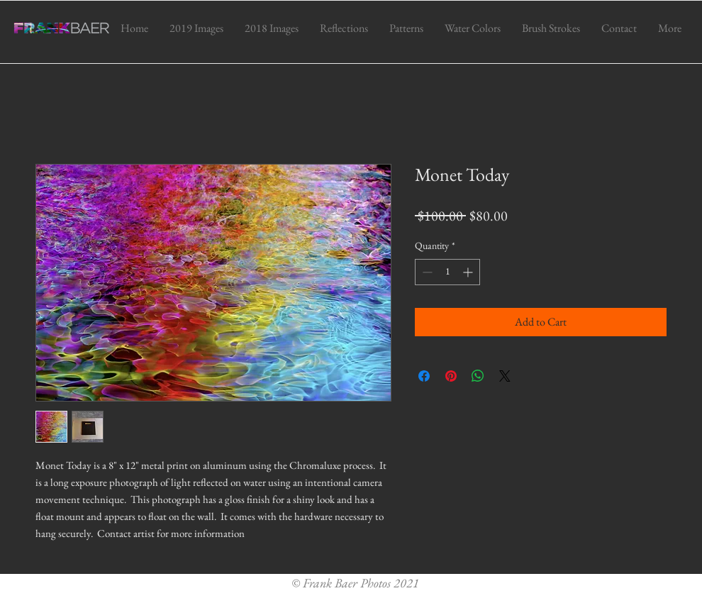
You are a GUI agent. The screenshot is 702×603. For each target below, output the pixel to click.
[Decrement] (426, 272)
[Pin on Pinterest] (450, 376)
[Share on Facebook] (424, 376)
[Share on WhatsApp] (477, 376)
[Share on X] (504, 376)
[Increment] (469, 272)
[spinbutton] (447, 272)
